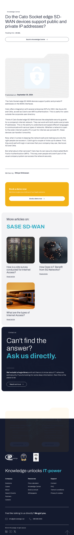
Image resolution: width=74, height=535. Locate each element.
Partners (8, 496)
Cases (7, 486)
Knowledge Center (34, 486)
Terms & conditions (57, 490)
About (7, 490)
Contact (53, 483)
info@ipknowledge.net (16, 519)
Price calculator (33, 483)
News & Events (10, 493)
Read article (11, 276)
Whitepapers (32, 493)
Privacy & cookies (57, 493)
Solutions (8, 483)
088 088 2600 (37, 519)
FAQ (52, 486)
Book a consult (33, 490)
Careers (8, 500)
